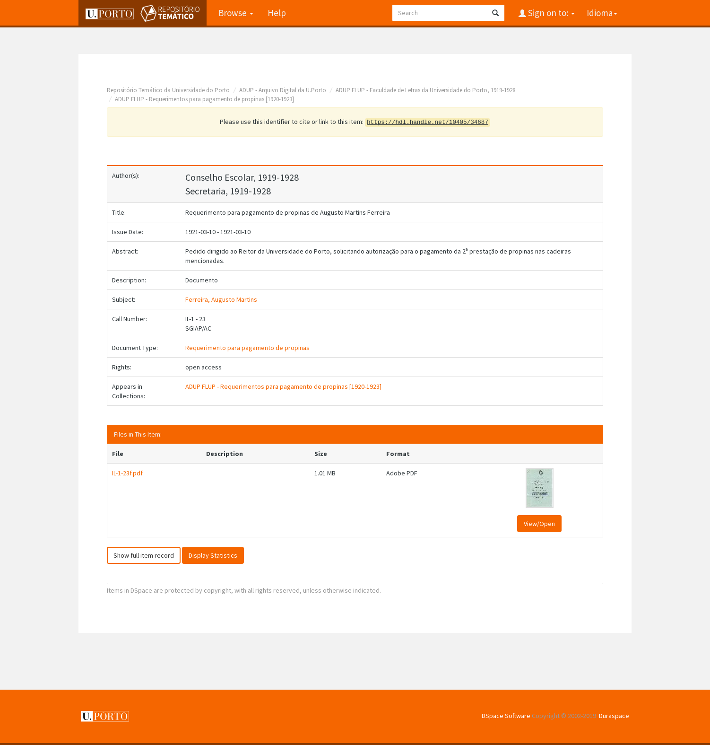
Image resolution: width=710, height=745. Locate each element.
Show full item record (143, 555)
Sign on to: (550, 12)
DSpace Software (506, 715)
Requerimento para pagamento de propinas (247, 347)
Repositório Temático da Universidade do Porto (168, 90)
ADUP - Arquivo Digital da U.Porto (282, 90)
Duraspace (614, 715)
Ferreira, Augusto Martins (221, 299)
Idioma (602, 12)
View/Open (539, 523)
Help (277, 12)
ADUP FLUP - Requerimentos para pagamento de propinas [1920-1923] (204, 99)
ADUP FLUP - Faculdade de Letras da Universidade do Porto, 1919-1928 (425, 90)
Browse (235, 12)
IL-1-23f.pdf (127, 473)
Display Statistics (213, 555)
